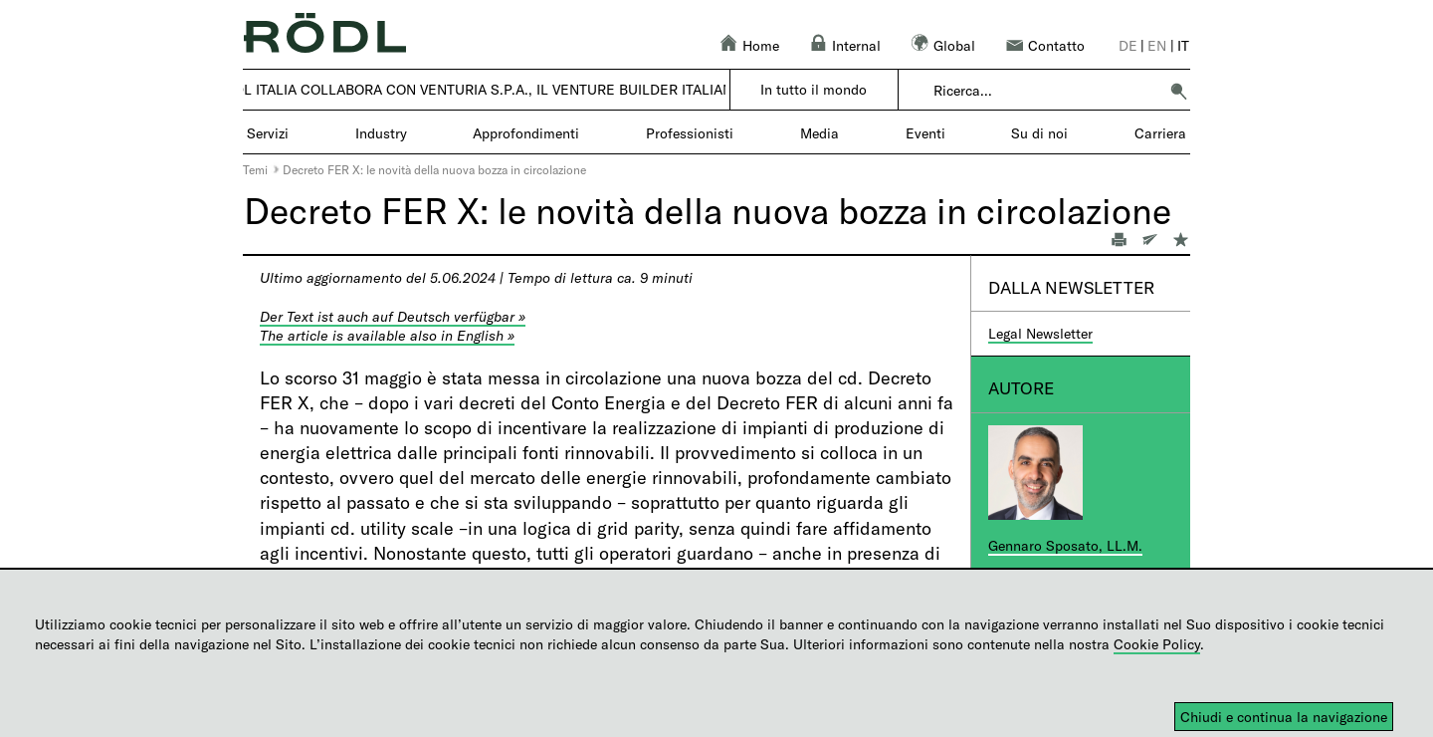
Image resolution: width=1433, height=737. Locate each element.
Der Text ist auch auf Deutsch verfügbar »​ (392, 316)
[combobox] (1045, 91)
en (1156, 45)
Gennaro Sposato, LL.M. (1065, 545)
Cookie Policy (1157, 643)
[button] (1178, 91)
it (1183, 45)
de (1128, 45)
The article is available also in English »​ (387, 335)
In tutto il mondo (813, 89)
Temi (255, 169)
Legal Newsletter (1040, 333)
